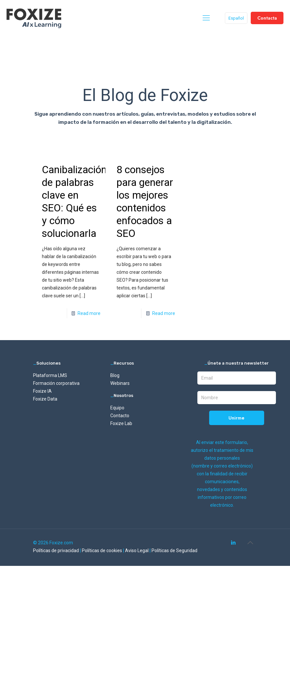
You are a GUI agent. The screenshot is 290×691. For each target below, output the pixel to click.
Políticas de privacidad (56, 550)
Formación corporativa (56, 383)
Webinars (120, 383)
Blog (114, 375)
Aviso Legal (137, 550)
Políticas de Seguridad (174, 550)
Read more (89, 313)
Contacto (119, 415)
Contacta (267, 18)
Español (236, 18)
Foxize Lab (121, 423)
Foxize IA (42, 391)
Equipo (117, 407)
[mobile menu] (206, 18)
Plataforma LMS (50, 375)
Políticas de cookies (102, 550)
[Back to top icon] (250, 543)
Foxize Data (45, 399)
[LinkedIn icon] (233, 543)
